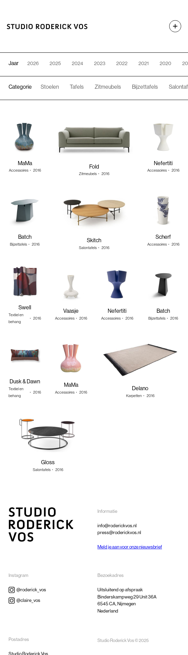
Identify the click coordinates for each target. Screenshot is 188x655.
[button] (171, 26)
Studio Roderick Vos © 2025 (123, 640)
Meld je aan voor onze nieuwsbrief (129, 546)
